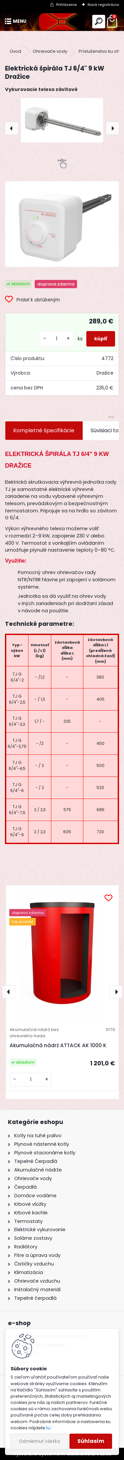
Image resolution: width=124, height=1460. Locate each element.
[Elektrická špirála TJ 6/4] (62, 224)
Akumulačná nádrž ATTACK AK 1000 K (58, 1045)
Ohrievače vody (50, 51)
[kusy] (56, 339)
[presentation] (11, 128)
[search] (99, 21)
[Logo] (61, 21)
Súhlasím (90, 1441)
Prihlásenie (66, 4)
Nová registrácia (103, 4)
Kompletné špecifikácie (43, 430)
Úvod (15, 51)
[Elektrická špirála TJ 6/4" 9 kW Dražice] (62, 120)
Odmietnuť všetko (39, 1441)
